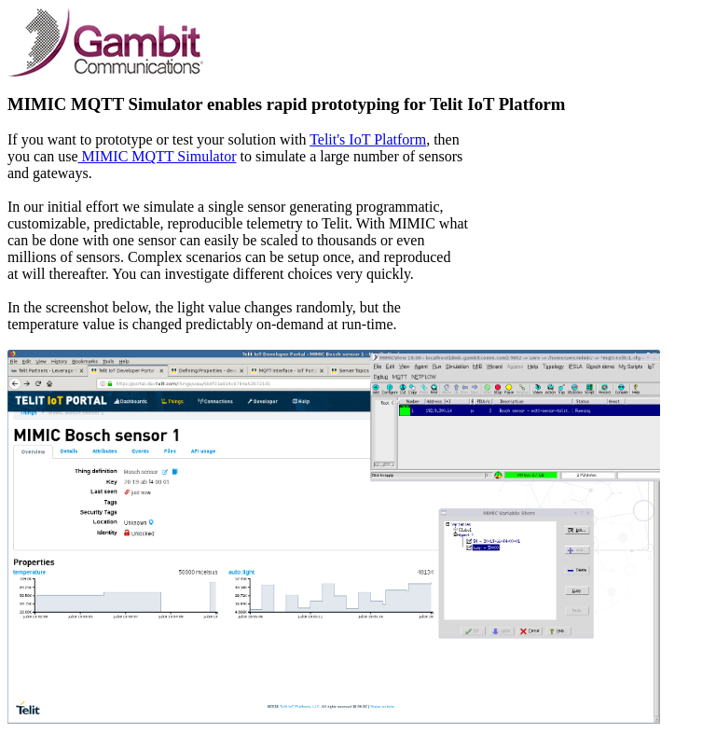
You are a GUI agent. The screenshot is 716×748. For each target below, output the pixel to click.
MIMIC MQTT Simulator (157, 156)
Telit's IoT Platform (368, 139)
